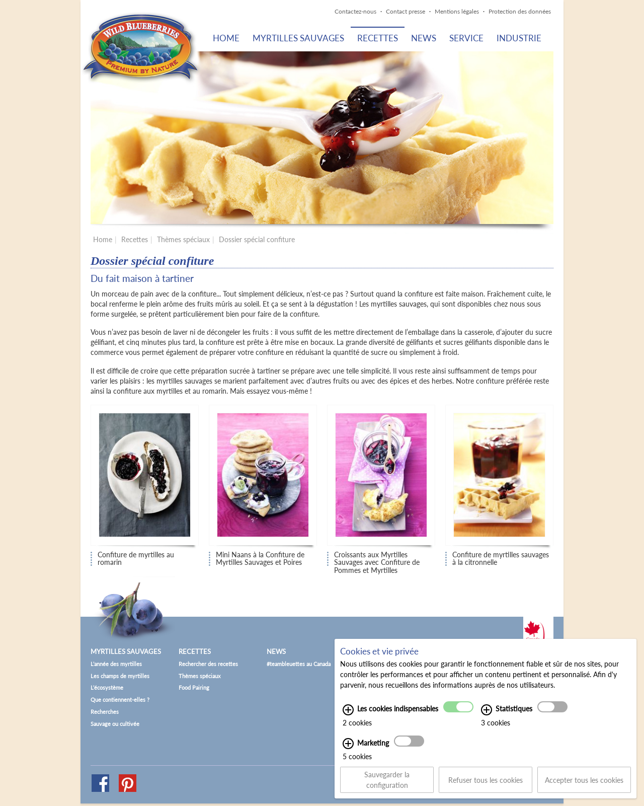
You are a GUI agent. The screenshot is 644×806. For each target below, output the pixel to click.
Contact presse (405, 11)
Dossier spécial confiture (257, 239)
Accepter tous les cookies (584, 785)
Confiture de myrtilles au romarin (136, 558)
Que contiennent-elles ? (120, 699)
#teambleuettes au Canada (299, 664)
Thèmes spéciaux (183, 239)
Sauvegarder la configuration (387, 785)
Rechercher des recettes (208, 664)
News (423, 38)
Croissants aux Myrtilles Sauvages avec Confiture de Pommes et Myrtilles (377, 559)
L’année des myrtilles (116, 664)
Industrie (519, 38)
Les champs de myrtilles (120, 676)
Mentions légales (457, 11)
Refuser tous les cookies (485, 785)
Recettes (377, 38)
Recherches (105, 711)
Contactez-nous (355, 11)
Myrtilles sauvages (298, 38)
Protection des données (520, 11)
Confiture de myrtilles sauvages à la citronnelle (500, 558)
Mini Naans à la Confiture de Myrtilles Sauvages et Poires (260, 558)
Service (466, 38)
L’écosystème (107, 687)
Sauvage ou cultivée (115, 723)
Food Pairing (194, 687)
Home (226, 38)
